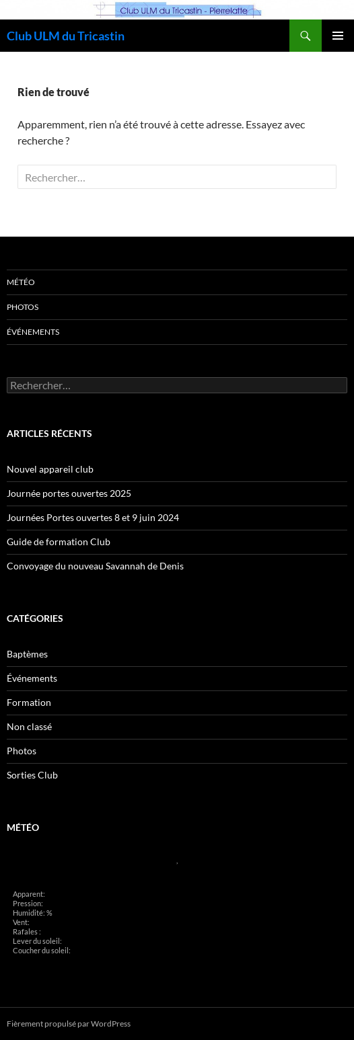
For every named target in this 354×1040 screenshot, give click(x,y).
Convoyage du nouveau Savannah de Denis (95, 565)
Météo (21, 282)
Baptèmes (27, 653)
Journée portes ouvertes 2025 (69, 493)
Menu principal (338, 35)
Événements (33, 332)
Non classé (29, 726)
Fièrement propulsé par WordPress (69, 1023)
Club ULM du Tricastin (66, 35)
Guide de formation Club (58, 541)
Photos (22, 307)
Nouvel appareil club (50, 469)
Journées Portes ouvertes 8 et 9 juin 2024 (93, 517)
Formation (29, 702)
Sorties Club (32, 775)
